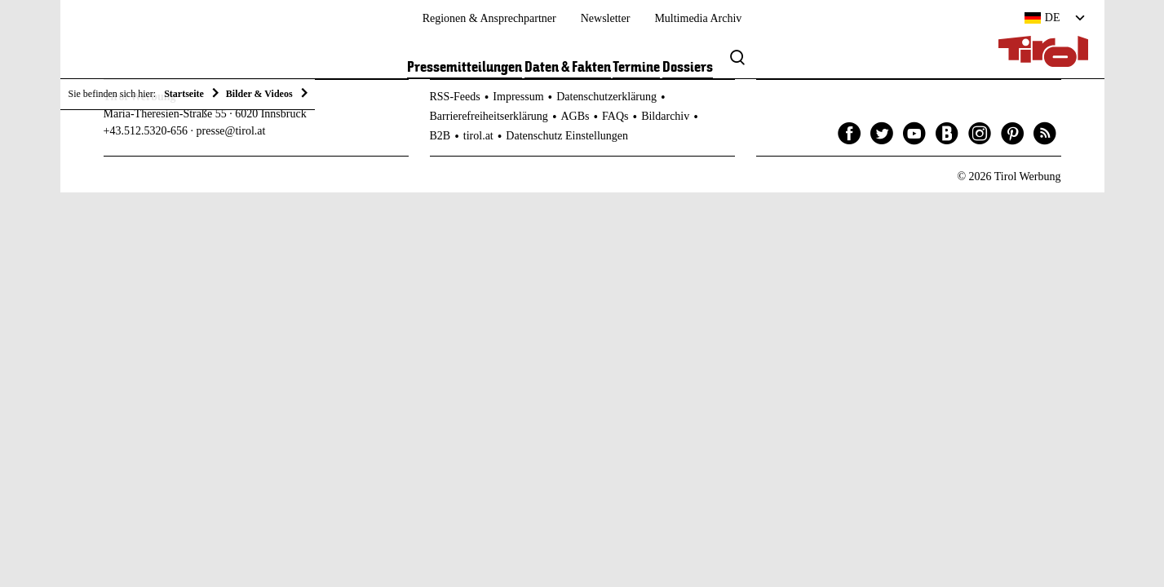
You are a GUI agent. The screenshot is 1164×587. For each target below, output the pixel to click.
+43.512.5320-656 (146, 131)
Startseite (184, 93)
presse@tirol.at (231, 131)
